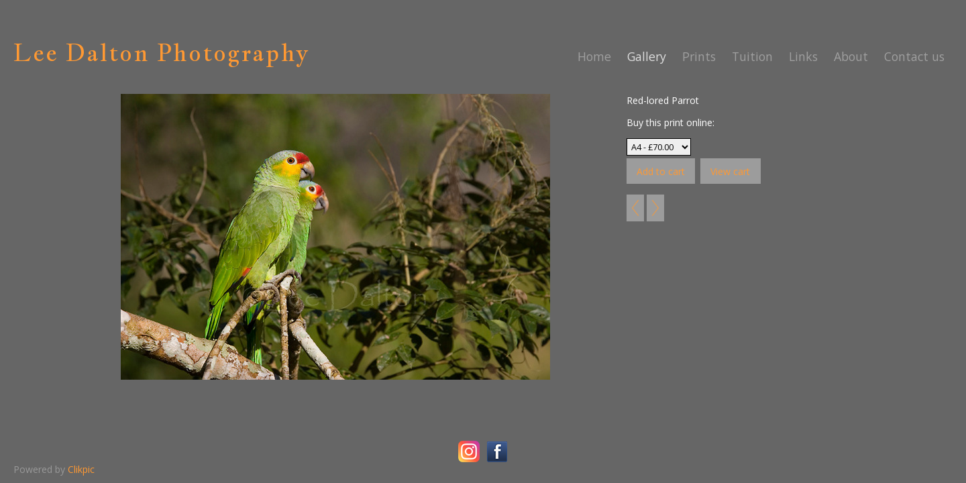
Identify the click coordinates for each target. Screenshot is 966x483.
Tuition (752, 56)
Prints (699, 56)
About (851, 56)
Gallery (646, 56)
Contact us (914, 56)
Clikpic (81, 469)
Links (803, 56)
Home (594, 56)
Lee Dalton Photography (161, 52)
